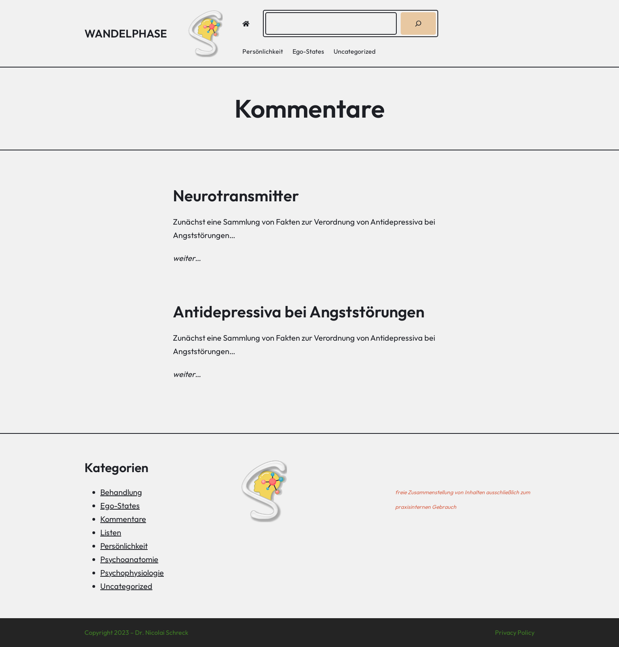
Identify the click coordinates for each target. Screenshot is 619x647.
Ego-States (120, 505)
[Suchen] (418, 23)
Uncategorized (126, 586)
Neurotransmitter (236, 195)
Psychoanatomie (129, 559)
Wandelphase (125, 33)
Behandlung (121, 492)
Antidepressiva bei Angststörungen (298, 311)
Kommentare (123, 519)
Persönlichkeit (124, 546)
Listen (110, 532)
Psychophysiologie (132, 573)
